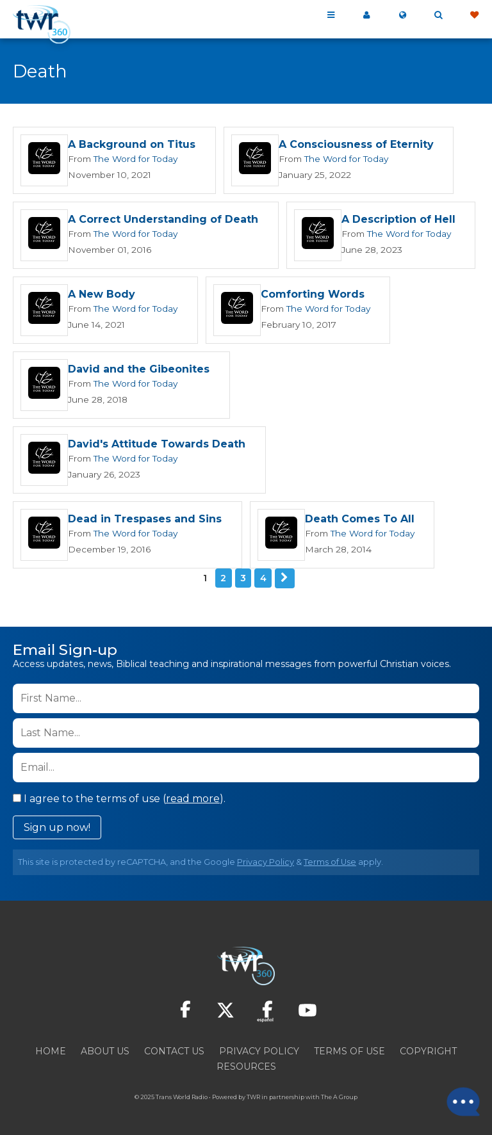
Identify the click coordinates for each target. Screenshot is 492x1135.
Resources (246, 1066)
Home (50, 1050)
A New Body (101, 295)
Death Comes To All (359, 519)
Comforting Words (309, 295)
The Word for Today (133, 159)
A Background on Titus (131, 145)
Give (474, 15)
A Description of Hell (398, 220)
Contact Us (174, 1050)
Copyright (428, 1050)
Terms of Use (330, 861)
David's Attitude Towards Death (156, 445)
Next (284, 578)
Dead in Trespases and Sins (145, 519)
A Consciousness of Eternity (355, 145)
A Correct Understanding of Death (163, 220)
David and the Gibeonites (138, 370)
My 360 (366, 15)
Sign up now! (57, 827)
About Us (105, 1050)
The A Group (339, 1096)
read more (193, 798)
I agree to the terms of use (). (119, 798)
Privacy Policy (265, 861)
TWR (253, 1096)
